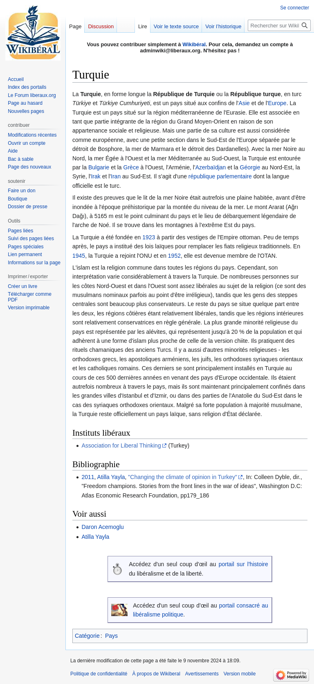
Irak (95, 176)
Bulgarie (98, 167)
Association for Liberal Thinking (121, 445)
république (201, 176)
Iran (116, 176)
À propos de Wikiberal (156, 674)
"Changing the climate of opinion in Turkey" (182, 477)
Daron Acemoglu (102, 527)
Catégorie (87, 635)
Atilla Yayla (111, 477)
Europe (277, 103)
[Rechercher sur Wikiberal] (279, 25)
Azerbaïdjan (210, 167)
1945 (78, 255)
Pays (111, 635)
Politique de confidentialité (98, 674)
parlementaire (234, 176)
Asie (244, 103)
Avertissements (202, 674)
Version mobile (240, 674)
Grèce (131, 167)
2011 (87, 477)
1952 (174, 255)
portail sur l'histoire (243, 564)
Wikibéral (194, 44)
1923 (148, 237)
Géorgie (250, 167)
